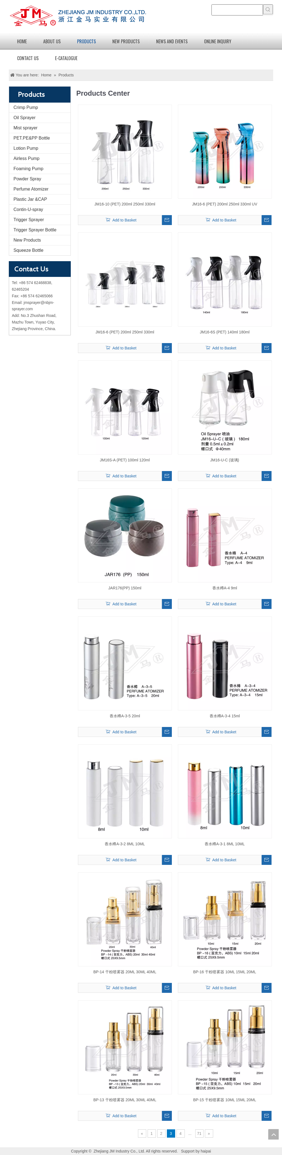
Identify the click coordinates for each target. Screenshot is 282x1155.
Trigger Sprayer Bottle (34, 230)
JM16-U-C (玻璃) (224, 460)
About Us (52, 41)
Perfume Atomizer (30, 189)
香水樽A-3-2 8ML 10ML (125, 844)
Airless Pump (26, 158)
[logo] (78, 16)
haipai (206, 1151)
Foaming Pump (28, 168)
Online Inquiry (217, 41)
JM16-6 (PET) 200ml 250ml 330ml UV (224, 204)
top (273, 1134)
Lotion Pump (25, 148)
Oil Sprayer (24, 117)
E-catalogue (66, 58)
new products (126, 41)
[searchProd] (237, 9)
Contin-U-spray (28, 209)
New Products (27, 240)
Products (86, 41)
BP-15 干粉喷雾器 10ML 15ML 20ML (224, 1100)
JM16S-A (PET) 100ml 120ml (125, 460)
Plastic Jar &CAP (30, 199)
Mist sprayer (25, 127)
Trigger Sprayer (28, 219)
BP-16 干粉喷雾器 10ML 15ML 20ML (224, 972)
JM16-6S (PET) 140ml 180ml (225, 332)
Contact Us (28, 58)
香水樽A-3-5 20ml (125, 716)
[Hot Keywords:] (268, 9)
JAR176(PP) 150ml (124, 588)
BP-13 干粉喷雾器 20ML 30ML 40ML (124, 1100)
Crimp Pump (25, 107)
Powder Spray (27, 179)
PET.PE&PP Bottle (31, 138)
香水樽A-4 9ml (224, 588)
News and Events (172, 41)
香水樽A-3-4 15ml (225, 716)
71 (199, 1133)
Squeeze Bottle (28, 250)
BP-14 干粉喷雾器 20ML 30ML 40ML (124, 972)
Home (22, 41)
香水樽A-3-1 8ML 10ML (225, 844)
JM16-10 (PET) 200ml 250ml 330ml (124, 204)
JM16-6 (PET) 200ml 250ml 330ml (125, 332)
